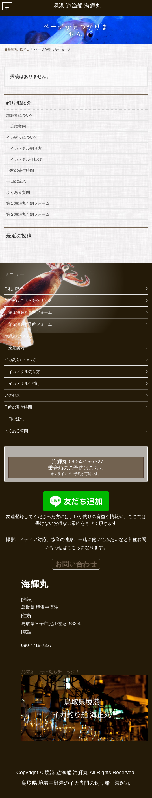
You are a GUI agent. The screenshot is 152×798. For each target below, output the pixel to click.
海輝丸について (20, 115)
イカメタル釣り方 (26, 148)
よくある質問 (18, 192)
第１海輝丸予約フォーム (28, 203)
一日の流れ (16, 181)
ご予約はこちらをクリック (28, 300)
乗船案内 (18, 126)
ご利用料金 (14, 288)
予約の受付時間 (20, 170)
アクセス (12, 395)
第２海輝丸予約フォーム (28, 214)
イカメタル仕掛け (26, 159)
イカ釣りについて (22, 137)
